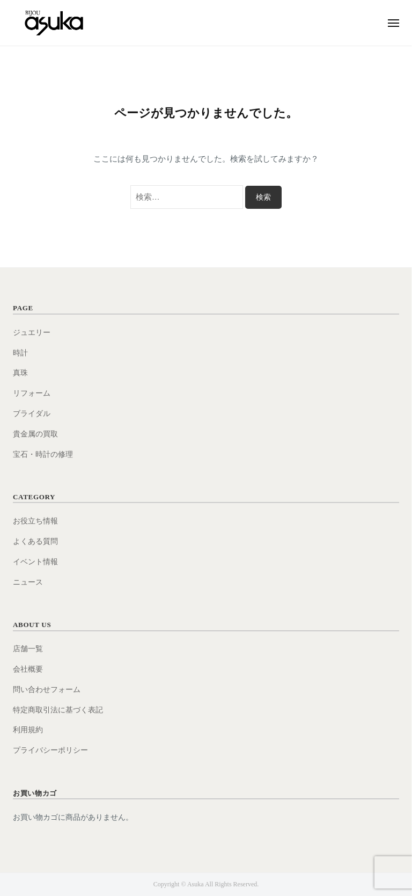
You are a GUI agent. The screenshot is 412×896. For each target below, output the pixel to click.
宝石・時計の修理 (43, 454)
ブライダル (31, 414)
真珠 (20, 373)
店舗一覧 (28, 649)
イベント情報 (35, 562)
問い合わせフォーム (46, 690)
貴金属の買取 (35, 434)
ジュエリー (31, 333)
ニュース (28, 582)
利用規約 (28, 730)
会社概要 (28, 669)
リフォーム (31, 393)
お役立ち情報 (35, 521)
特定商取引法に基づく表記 (58, 710)
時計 (20, 353)
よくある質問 (35, 541)
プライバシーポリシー (50, 750)
